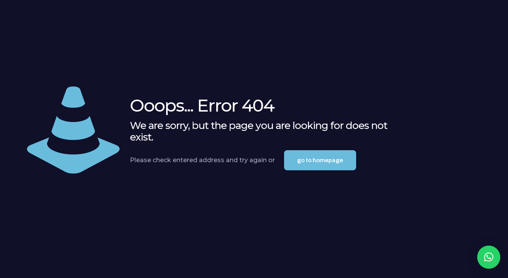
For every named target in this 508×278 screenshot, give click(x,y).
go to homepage (320, 160)
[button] (488, 257)
